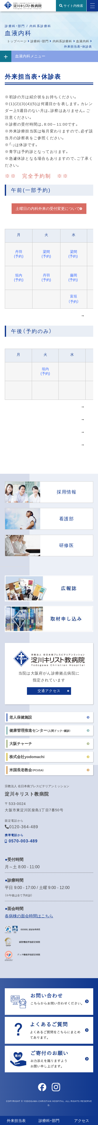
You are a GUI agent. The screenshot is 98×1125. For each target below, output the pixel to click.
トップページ (17, 41)
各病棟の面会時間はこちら (29, 916)
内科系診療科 (62, 41)
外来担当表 (16, 1120)
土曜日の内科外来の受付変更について (48, 208)
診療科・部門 (39, 41)
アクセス (81, 1120)
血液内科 (82, 41)
